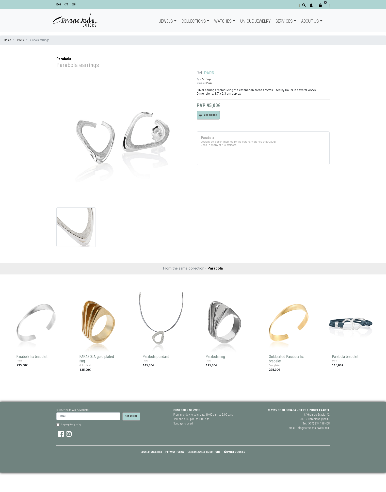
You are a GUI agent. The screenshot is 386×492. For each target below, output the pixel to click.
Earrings (206, 79)
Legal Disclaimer (151, 452)
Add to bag (208, 115)
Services (284, 21)
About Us (310, 21)
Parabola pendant (156, 357)
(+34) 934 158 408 (319, 423)
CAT (66, 4)
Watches (223, 21)
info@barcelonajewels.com (313, 428)
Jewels (166, 21)
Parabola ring (215, 357)
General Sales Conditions (204, 452)
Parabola (63, 59)
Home (7, 40)
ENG (58, 4)
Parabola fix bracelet (32, 357)
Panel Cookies (234, 452)
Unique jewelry (255, 21)
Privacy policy (174, 452)
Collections (193, 21)
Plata (209, 83)
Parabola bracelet (345, 357)
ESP (73, 4)
